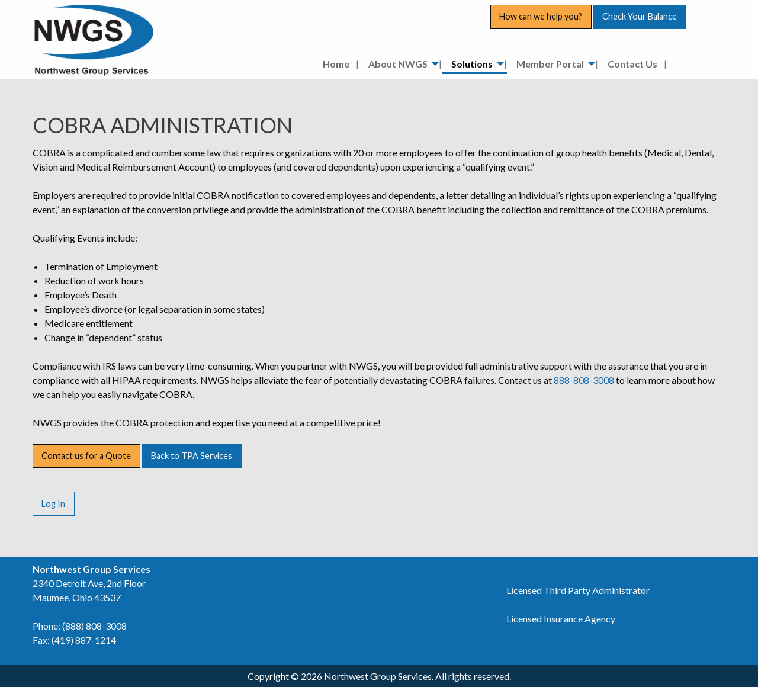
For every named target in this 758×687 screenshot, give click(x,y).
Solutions (472, 63)
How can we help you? (540, 16)
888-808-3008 (584, 380)
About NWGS (398, 63)
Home (336, 63)
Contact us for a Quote (86, 456)
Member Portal (550, 63)
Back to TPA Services (191, 456)
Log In (53, 504)
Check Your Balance (639, 16)
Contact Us (632, 63)
